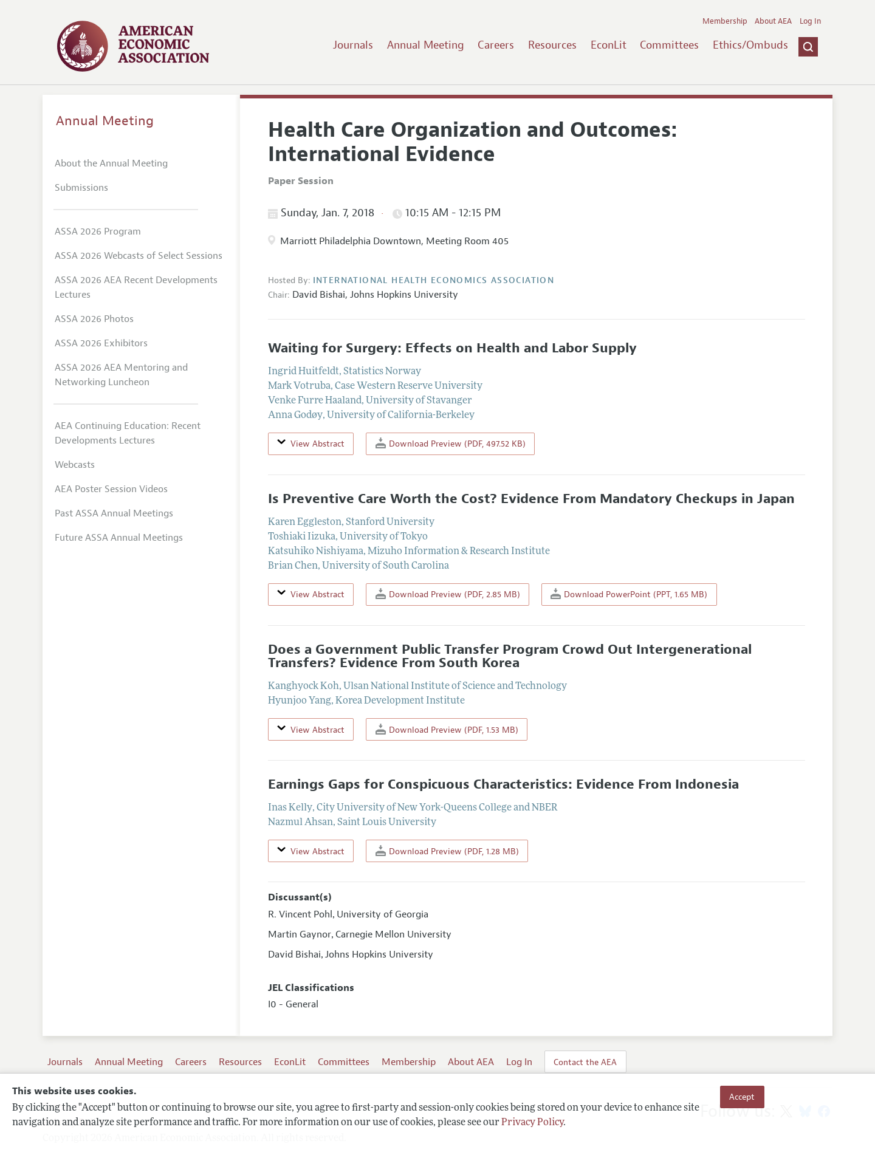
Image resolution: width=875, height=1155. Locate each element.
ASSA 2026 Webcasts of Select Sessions (138, 256)
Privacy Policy (532, 1123)
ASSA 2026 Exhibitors (101, 343)
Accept (742, 1096)
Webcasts (75, 465)
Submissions (81, 188)
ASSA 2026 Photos (94, 319)
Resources (552, 45)
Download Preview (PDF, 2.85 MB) (448, 594)
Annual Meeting (425, 45)
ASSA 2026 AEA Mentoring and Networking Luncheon (121, 375)
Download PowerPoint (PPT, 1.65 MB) (629, 594)
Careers (496, 45)
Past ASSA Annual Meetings (114, 513)
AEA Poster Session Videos (111, 489)
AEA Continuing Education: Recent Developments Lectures (128, 433)
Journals (353, 45)
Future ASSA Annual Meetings (119, 538)
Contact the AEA (585, 1062)
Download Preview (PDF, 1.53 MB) (447, 729)
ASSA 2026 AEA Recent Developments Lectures (136, 287)
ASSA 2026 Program (98, 231)
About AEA (773, 21)
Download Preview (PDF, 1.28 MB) (447, 851)
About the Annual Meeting (111, 163)
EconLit (608, 45)
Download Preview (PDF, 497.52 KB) (451, 443)
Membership (724, 21)
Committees (669, 45)
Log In (810, 21)
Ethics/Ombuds (750, 45)
